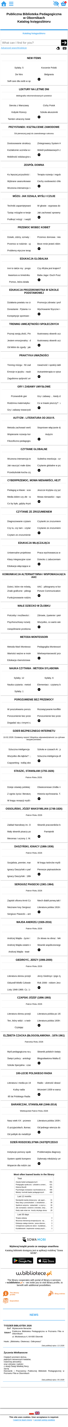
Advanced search (9, 48)
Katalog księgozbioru (34, 33)
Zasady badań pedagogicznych (27, 1182)
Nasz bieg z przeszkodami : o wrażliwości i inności (33, 1202)
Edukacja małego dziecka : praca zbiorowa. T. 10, (33, 1223)
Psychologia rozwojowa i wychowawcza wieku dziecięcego (36, 1190)
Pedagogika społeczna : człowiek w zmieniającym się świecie (37, 1185)
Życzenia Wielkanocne (16, 1352)
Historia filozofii (21, 1187)
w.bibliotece (14, 1282)
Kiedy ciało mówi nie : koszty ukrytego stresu (31, 1210)
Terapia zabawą (21, 1218)
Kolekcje (22, 48)
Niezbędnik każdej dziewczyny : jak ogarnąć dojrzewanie (35, 1200)
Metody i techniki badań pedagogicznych (30, 1192)
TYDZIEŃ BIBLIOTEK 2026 (18, 1325)
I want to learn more (22, 1420)
